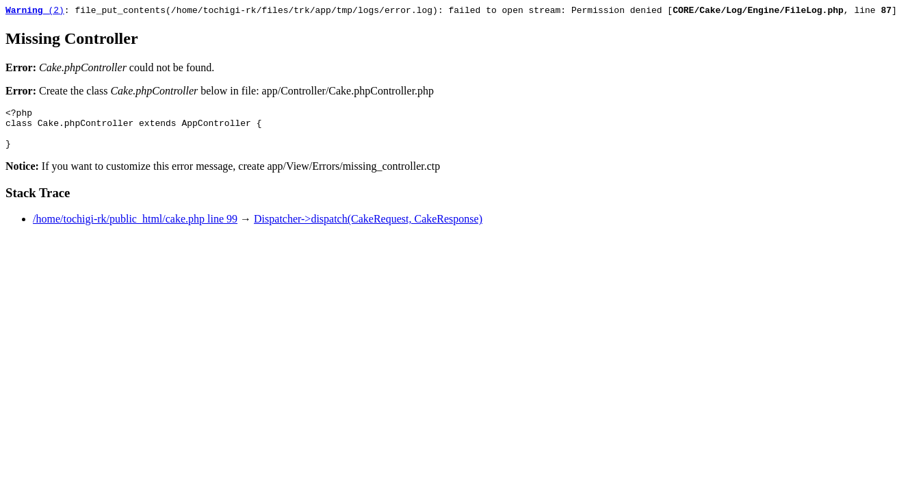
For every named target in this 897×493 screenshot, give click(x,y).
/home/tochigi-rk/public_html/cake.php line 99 (135, 229)
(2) (34, 11)
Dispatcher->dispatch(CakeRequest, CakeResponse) (368, 229)
